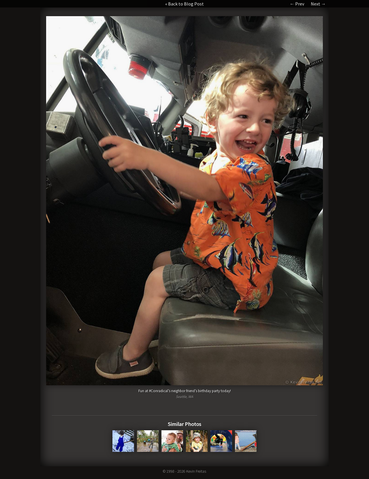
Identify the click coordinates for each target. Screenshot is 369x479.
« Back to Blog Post (184, 4)
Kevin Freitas (196, 471)
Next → (318, 4)
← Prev (297, 4)
